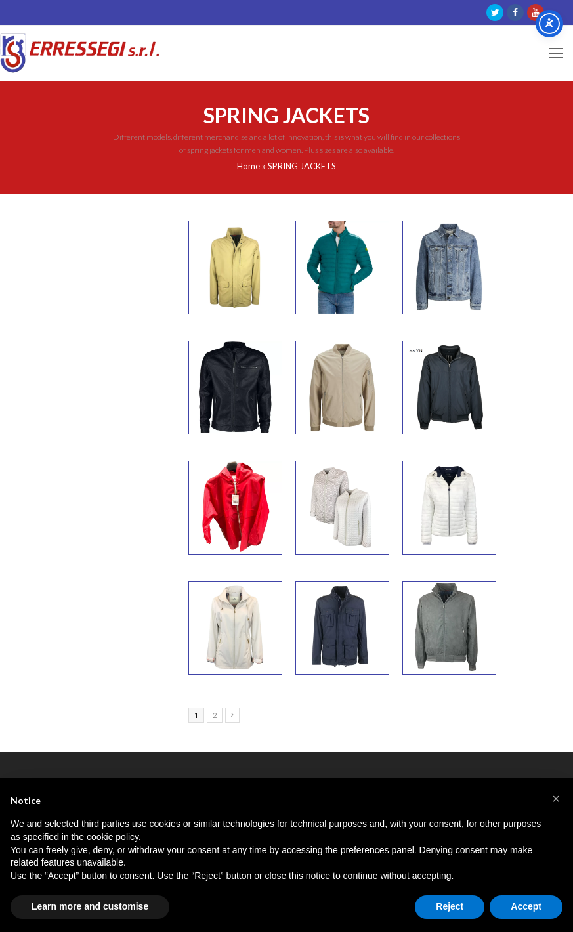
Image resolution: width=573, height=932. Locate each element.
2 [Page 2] (215, 715)
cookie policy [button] (112, 837)
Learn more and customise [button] (90, 906)
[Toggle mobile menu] (556, 53)
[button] (555, 798)
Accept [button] (526, 906)
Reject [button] (449, 906)
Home (248, 166)
